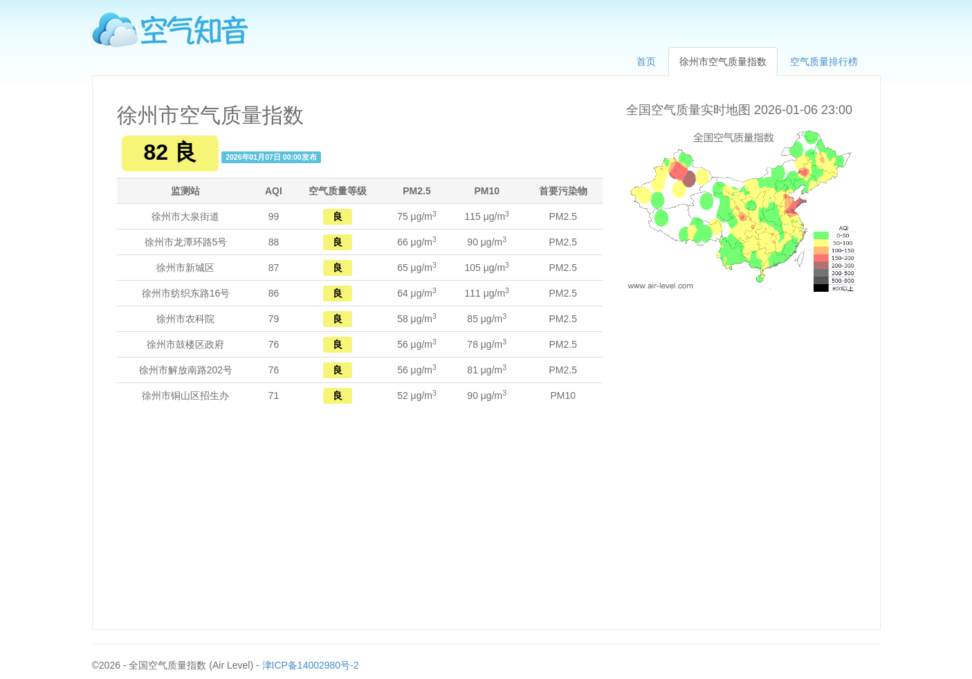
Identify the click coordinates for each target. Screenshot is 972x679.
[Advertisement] (360, 518)
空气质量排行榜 (824, 61)
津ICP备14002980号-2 (310, 665)
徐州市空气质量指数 (723, 61)
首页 (646, 61)
